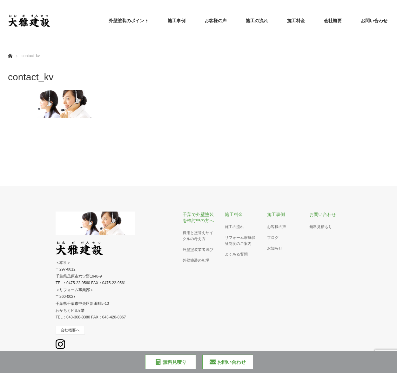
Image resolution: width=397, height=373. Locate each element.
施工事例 (176, 20)
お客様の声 (216, 20)
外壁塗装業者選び (198, 249)
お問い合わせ (374, 20)
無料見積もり (320, 227)
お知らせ (274, 248)
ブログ (273, 237)
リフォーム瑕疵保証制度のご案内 (240, 240)
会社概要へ (70, 330)
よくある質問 (236, 254)
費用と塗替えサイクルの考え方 (198, 236)
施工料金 (296, 20)
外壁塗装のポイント (129, 20)
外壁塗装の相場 (196, 260)
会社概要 (333, 20)
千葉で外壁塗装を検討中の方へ (198, 217)
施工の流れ (257, 20)
